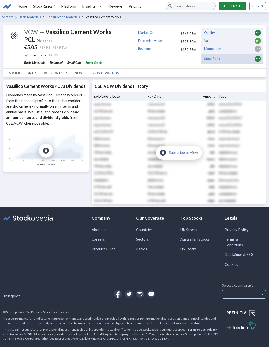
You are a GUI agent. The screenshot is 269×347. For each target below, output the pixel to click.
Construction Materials (63, 17)
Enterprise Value (150, 41)
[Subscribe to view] (46, 151)
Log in (257, 6)
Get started (232, 6)
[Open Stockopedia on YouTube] (151, 294)
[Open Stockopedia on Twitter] (129, 294)
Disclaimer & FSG (239, 254)
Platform (68, 6)
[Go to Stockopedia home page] (7, 6)
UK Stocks (188, 229)
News (79, 73)
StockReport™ (22, 73)
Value (208, 41)
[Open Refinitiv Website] (246, 313)
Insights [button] (92, 6)
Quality (209, 33)
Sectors (7, 17)
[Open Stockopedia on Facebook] (118, 294)
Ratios (141, 249)
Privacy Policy (237, 229)
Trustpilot (11, 296)
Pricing (135, 6)
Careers (98, 239)
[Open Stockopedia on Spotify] (140, 294)
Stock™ (213, 59)
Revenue (144, 49)
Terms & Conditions (234, 242)
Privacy (212, 329)
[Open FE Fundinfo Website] (246, 326)
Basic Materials (30, 17)
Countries (144, 229)
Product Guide (104, 249)
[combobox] (191, 6)
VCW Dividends (105, 73)
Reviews (116, 6)
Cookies (231, 264)
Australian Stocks (194, 239)
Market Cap (147, 33)
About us (99, 229)
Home (22, 6)
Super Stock (94, 63)
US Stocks (188, 249)
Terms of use (196, 329)
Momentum (212, 49)
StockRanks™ (44, 6)
